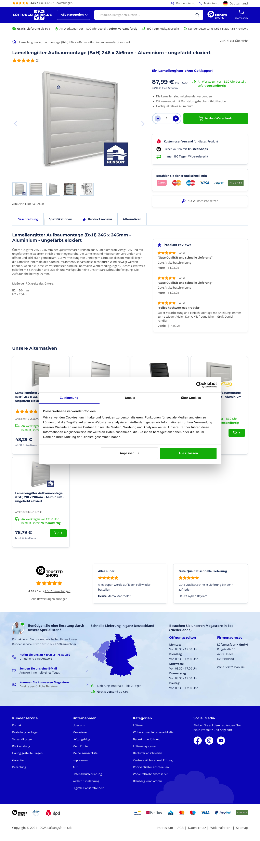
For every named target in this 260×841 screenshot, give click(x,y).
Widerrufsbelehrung (86, 781)
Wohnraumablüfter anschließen (154, 732)
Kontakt (17, 725)
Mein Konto (211, 3)
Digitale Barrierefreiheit (88, 788)
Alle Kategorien (72, 14)
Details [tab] (130, 398)
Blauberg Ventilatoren (147, 781)
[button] (143, 124)
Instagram (209, 740)
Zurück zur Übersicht (234, 41)
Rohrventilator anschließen (151, 767)
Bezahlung (19, 767)
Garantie (18, 760)
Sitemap (242, 828)
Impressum (80, 760)
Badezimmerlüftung (146, 739)
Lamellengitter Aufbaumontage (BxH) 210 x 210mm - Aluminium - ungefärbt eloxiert (39, 497)
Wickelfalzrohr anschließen (151, 774)
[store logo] (32, 15)
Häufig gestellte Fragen (27, 753)
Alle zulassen (188, 453)
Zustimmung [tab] (69, 398)
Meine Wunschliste (85, 753)
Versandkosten (22, 739)
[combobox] (148, 15)
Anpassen (129, 453)
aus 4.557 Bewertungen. (51, 3)
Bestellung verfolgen (25, 732)
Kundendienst (185, 3)
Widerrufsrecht (221, 828)
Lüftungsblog (81, 739)
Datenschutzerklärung (87, 774)
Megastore (80, 732)
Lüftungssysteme (144, 746)
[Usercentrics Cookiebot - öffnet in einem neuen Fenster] (199, 385)
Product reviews (100, 219)
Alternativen (132, 219)
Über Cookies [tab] (191, 398)
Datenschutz (197, 828)
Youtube (221, 740)
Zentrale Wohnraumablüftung (153, 760)
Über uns (79, 725)
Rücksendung (21, 746)
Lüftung (138, 725)
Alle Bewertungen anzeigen (49, 599)
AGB (75, 767)
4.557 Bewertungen (57, 591)
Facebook (198, 740)
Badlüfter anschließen (147, 753)
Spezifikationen (60, 219)
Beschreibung (27, 219)
